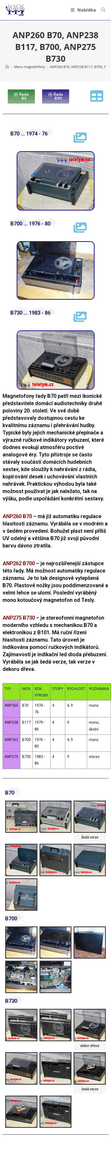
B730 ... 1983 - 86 (30, 313)
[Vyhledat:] (101, 10)
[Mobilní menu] (84, 10)
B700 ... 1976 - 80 (30, 223)
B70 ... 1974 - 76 (29, 134)
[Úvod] (7, 66)
